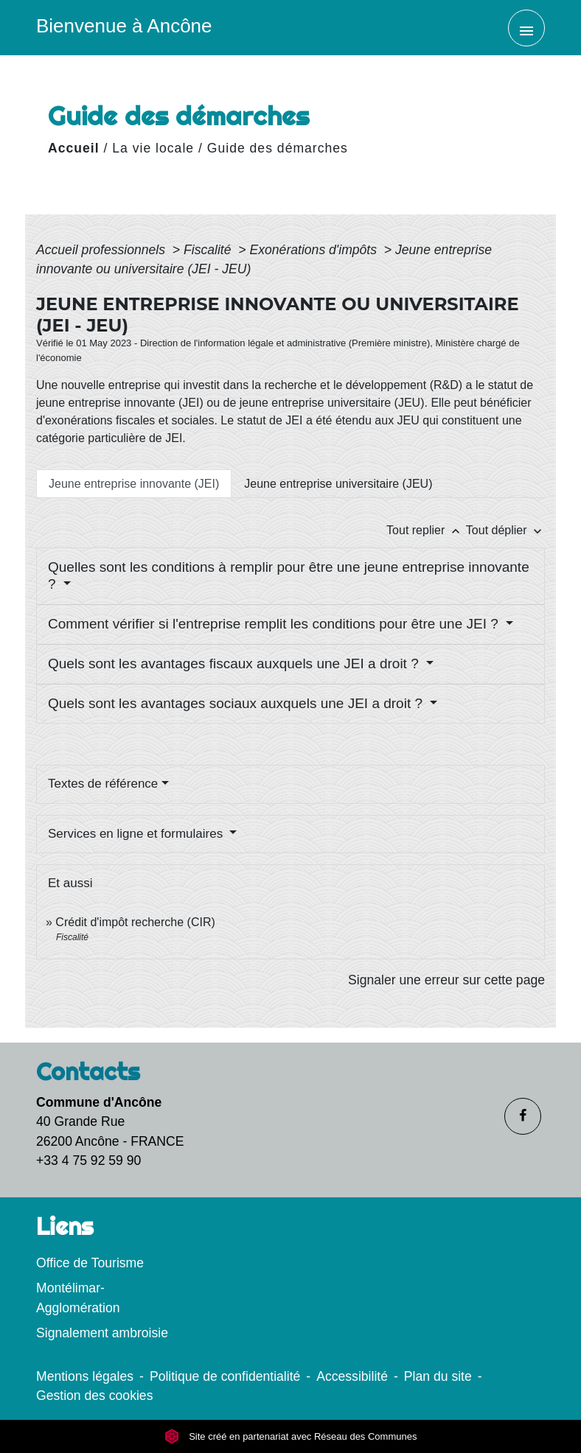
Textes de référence (103, 784)
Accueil (74, 148)
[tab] (134, 483)
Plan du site (438, 1376)
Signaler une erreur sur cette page (446, 980)
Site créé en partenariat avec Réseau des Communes (290, 1436)
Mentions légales (84, 1376)
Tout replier (426, 530)
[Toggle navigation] (526, 28)
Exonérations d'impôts (315, 249)
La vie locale (153, 148)
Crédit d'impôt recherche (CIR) (135, 922)
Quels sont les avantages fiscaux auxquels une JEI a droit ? (235, 663)
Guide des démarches (277, 148)
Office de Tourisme (90, 1263)
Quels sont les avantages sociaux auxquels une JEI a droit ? (237, 703)
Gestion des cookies (94, 1395)
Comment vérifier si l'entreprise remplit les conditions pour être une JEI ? (275, 623)
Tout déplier (505, 530)
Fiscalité (209, 249)
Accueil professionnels (102, 249)
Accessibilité (352, 1376)
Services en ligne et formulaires (137, 834)
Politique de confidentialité (225, 1376)
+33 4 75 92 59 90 (88, 1160)
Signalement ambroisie (102, 1333)
